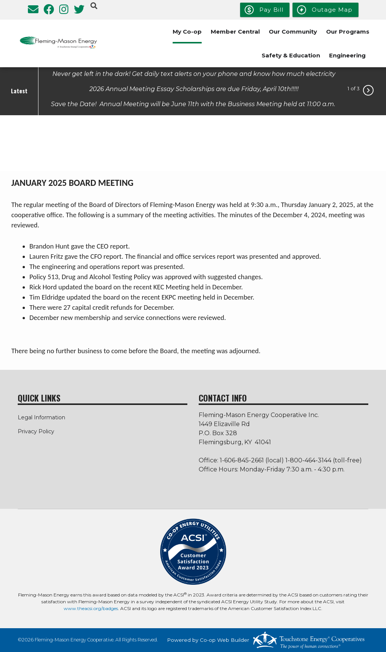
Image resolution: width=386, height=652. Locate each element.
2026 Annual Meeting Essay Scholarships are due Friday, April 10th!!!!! (194, 88)
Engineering (347, 55)
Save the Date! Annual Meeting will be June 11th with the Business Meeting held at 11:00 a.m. (194, 103)
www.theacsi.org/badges (91, 608)
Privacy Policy (36, 431)
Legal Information (41, 417)
